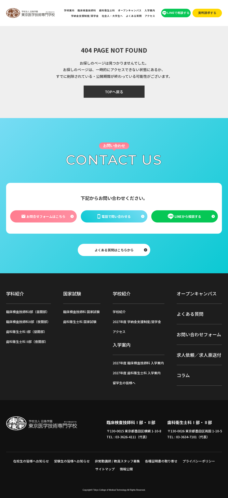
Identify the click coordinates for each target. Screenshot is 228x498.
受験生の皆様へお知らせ (72, 461)
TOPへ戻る (114, 91)
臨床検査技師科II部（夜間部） (28, 321)
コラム (183, 375)
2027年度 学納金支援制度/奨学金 (137, 321)
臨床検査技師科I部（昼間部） (27, 311)
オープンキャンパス (130, 10)
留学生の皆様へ (124, 382)
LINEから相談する (184, 216)
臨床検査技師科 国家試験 (81, 311)
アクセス (150, 15)
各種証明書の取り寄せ (161, 461)
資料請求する (207, 12)
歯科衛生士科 (107, 10)
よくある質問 (134, 15)
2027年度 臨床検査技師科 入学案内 (138, 362)
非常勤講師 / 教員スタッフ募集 (117, 461)
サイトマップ (105, 469)
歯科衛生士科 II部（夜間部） (27, 341)
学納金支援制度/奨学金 (85, 15)
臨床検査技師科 (87, 10)
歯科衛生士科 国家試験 (79, 321)
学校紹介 (119, 311)
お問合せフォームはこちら (43, 216)
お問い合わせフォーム (199, 334)
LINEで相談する (176, 13)
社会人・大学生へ (112, 15)
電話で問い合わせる (114, 216)
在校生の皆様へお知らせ (31, 461)
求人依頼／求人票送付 (199, 355)
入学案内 (150, 10)
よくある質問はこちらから (114, 249)
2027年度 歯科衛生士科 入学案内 (137, 372)
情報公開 (126, 469)
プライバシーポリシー (199, 461)
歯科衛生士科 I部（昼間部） (26, 331)
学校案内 (69, 10)
